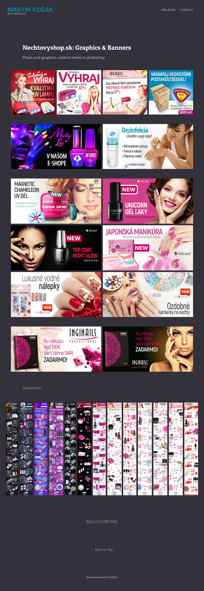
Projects (168, 10)
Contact (186, 10)
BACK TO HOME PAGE (101, 521)
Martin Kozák (30, 9)
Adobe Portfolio (108, 577)
